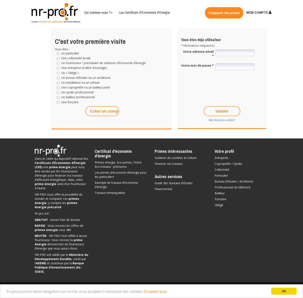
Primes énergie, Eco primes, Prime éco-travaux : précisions (118, 164)
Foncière (220, 199)
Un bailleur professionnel (78, 97)
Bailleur (220, 193)
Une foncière (70, 102)
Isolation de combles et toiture (176, 158)
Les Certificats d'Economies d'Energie (144, 12)
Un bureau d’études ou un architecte (85, 78)
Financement (163, 189)
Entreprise (221, 158)
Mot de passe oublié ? (222, 120)
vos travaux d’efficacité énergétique (58, 177)
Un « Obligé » (70, 73)
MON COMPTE (258, 12)
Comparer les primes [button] (224, 12)
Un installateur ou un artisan (80, 83)
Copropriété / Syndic (228, 164)
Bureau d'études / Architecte (234, 181)
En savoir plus (155, 291)
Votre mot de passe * (197, 65)
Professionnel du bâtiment (233, 187)
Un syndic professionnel (77, 92)
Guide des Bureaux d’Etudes (174, 183)
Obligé (219, 205)
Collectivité (222, 170)
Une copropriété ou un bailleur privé (85, 87)
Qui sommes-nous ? (98, 12)
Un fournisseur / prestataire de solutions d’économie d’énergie (103, 63)
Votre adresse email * (198, 54)
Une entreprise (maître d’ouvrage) (84, 68)
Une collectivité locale (76, 58)
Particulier (221, 175)
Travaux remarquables (110, 193)
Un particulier (70, 53)
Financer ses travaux (169, 164)
